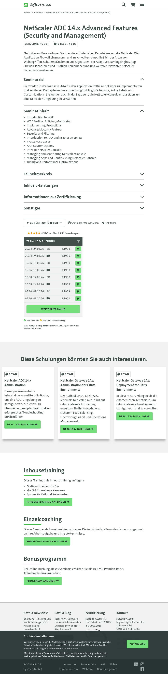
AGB (102, 664)
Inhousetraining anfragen (48, 502)
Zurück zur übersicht (44, 223)
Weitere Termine (53, 309)
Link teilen (109, 223)
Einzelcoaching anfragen (47, 541)
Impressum (70, 664)
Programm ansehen (43, 581)
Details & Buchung (22, 424)
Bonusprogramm (107, 669)
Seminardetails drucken (83, 223)
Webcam (87, 669)
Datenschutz (88, 664)
